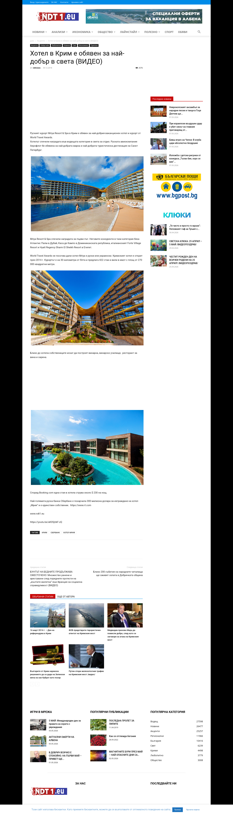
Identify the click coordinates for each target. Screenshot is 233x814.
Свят (74, 45)
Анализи (60, 32)
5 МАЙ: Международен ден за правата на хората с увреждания (65, 723)
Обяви (182, 32)
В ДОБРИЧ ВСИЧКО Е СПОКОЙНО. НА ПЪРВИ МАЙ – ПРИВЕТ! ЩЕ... (65, 755)
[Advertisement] (86, 94)
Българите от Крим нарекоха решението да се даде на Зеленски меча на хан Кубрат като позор (47, 674)
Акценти (41, 40)
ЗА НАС (54, 2)
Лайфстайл (130, 32)
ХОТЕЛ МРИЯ (69, 532)
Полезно (152, 32)
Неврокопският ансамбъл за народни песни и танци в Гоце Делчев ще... (185, 110)
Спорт (169, 32)
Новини (39, 32)
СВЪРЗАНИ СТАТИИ (42, 596)
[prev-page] (32, 684)
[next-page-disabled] (37, 684)
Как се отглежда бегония (122, 736)
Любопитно (56, 45)
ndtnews (37, 68)
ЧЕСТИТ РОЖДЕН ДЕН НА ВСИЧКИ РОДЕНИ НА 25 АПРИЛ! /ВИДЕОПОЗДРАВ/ (183, 259)
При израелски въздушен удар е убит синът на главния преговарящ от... (185, 126)
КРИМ (44, 532)
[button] (199, 32)
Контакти (64, 2)
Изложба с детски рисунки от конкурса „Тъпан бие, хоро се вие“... (185, 158)
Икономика (82, 32)
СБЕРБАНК (55, 532)
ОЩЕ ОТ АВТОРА (66, 596)
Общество (106, 32)
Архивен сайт (77, 2)
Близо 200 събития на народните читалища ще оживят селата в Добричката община (118, 573)
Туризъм (94, 45)
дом (32, 40)
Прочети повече (193, 810)
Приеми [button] (177, 810)
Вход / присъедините (39, 2)
